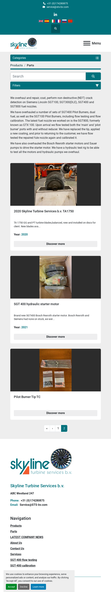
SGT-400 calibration (23, 565)
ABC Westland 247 (22, 493)
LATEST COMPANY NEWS (26, 537)
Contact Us (17, 548)
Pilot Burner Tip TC (27, 397)
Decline (24, 586)
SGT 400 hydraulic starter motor (36, 304)
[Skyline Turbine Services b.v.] (41, 461)
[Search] (48, 76)
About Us (16, 543)
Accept (11, 586)
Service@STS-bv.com (33, 504)
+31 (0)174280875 (57, 3)
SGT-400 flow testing (23, 560)
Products (16, 525)
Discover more (55, 244)
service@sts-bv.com (58, 7)
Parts (13, 531)
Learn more (38, 586)
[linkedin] (55, 15)
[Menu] (86, 43)
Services (15, 554)
